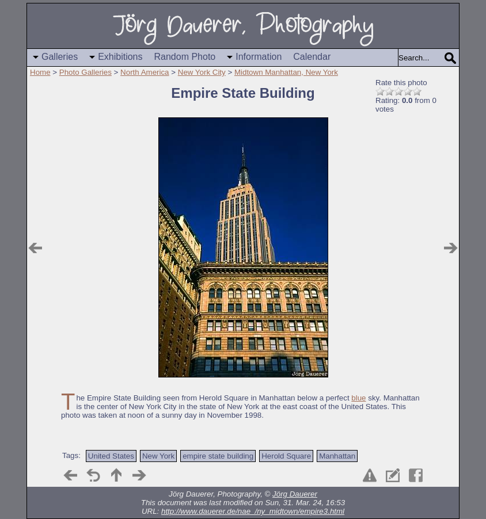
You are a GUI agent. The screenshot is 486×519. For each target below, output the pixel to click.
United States (111, 456)
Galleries (59, 57)
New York (158, 456)
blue (358, 398)
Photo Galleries (85, 72)
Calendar (312, 57)
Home (40, 72)
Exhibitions (120, 57)
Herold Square (286, 456)
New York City (202, 72)
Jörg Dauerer (294, 494)
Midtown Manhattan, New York (286, 72)
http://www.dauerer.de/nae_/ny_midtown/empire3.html (252, 511)
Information (259, 57)
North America (144, 72)
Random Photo (185, 57)
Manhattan (337, 456)
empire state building (218, 456)
